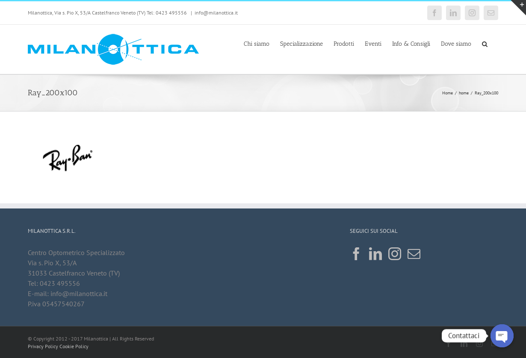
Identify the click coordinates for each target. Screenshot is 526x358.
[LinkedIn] (375, 253)
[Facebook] (356, 253)
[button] (485, 43)
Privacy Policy (43, 346)
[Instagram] (394, 253)
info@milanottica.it (216, 12)
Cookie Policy (74, 346)
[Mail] (414, 253)
